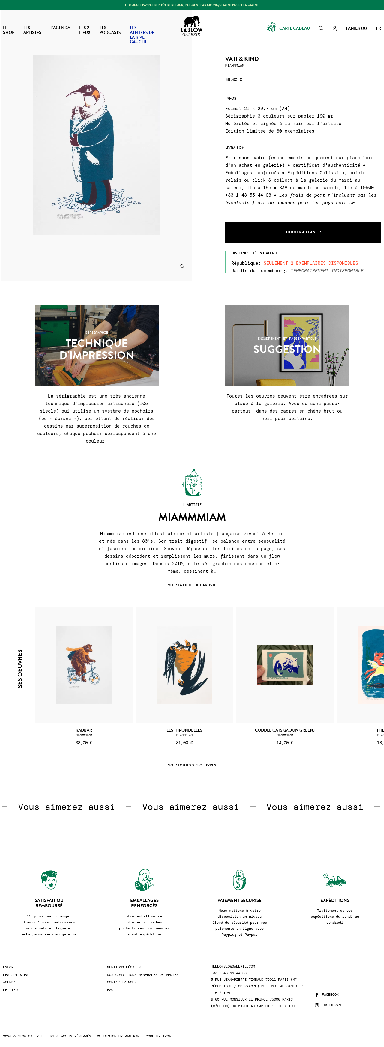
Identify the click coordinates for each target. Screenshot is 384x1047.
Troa (167, 1036)
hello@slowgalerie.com (233, 966)
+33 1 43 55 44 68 (229, 973)
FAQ (110, 990)
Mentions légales (124, 967)
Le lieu (10, 990)
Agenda (9, 982)
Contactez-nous (121, 982)
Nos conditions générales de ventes (142, 975)
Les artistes (15, 975)
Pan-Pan (132, 1036)
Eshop (8, 967)
